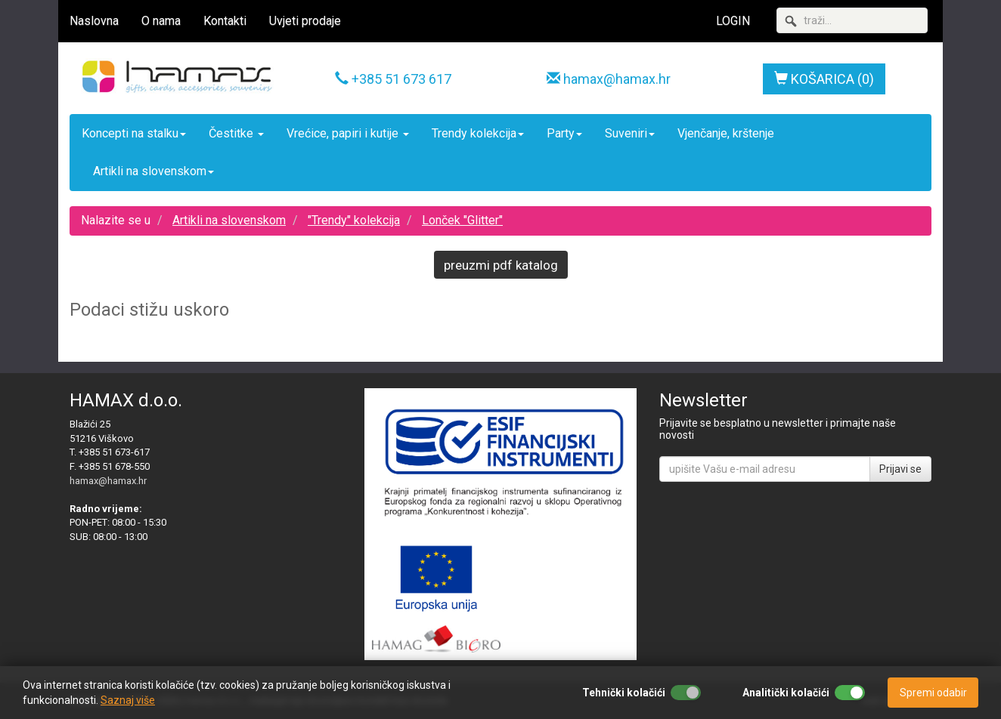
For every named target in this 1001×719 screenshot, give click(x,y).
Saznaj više (128, 700)
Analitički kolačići (785, 693)
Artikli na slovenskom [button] (153, 171)
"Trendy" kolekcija (354, 220)
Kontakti (224, 21)
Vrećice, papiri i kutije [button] (348, 133)
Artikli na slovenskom (229, 220)
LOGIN (733, 21)
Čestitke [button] (236, 133)
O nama (161, 21)
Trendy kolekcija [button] (478, 133)
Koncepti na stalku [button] (134, 133)
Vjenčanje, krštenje (725, 133)
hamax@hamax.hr (617, 79)
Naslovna (94, 21)
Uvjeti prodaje (305, 21)
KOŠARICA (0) (824, 79)
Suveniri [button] (630, 133)
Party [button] (564, 133)
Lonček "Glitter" (462, 220)
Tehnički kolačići (623, 693)
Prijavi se (900, 469)
